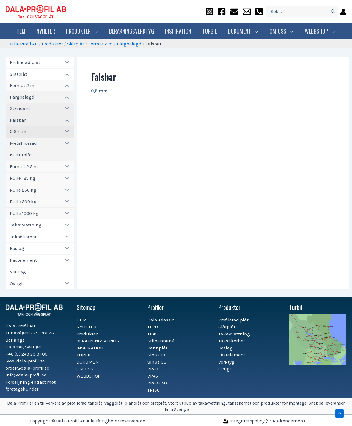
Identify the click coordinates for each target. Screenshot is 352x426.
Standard (20, 108)
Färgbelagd (129, 44)
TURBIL (211, 31)
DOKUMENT (243, 31)
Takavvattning (26, 225)
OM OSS (281, 31)
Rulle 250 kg (23, 190)
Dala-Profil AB (23, 44)
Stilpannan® (161, 340)
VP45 (152, 376)
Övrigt (16, 283)
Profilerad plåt (25, 62)
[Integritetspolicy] (264, 421)
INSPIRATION (179, 31)
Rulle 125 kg (22, 178)
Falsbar (18, 120)
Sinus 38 (156, 362)
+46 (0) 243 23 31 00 (27, 354)
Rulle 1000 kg (24, 213)
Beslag (17, 248)
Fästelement (23, 260)
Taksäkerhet (23, 236)
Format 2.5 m (24, 166)
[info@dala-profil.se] (246, 11)
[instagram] (209, 11)
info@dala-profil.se (26, 375)
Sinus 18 (156, 354)
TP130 (153, 390)
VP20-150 (157, 383)
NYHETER (48, 31)
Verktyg (18, 271)
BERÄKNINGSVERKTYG (133, 31)
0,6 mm (18, 131)
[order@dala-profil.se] (234, 11)
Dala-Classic (160, 320)
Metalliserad (23, 143)
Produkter (84, 31)
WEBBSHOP (318, 31)
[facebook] (221, 11)
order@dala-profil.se (27, 368)
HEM (23, 31)
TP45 (152, 334)
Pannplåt (157, 348)
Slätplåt (75, 44)
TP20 (152, 326)
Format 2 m (100, 44)
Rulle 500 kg (23, 201)
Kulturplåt (21, 154)
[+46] (259, 11)
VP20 (152, 369)
